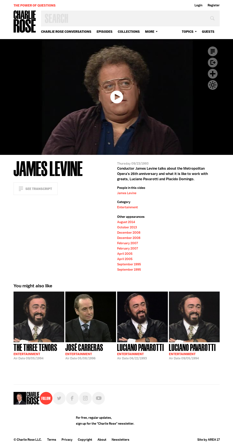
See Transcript (38, 189)
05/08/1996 (84, 351)
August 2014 (126, 222)
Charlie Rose (25, 21)
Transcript (213, 51)
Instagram (85, 398)
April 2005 (125, 254)
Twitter (59, 398)
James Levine (126, 193)
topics (187, 32)
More (149, 32)
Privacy (67, 440)
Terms (51, 440)
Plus (213, 74)
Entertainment (127, 207)
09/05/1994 (35, 351)
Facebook (72, 398)
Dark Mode (213, 85)
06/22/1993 (140, 351)
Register (214, 5)
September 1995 (129, 264)
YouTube (98, 398)
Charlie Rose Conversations (66, 32)
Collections (129, 32)
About (101, 440)
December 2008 (128, 233)
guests (208, 32)
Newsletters (120, 440)
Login (198, 5)
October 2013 (127, 227)
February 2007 (127, 243)
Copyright (85, 440)
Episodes (104, 32)
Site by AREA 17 (208, 440)
